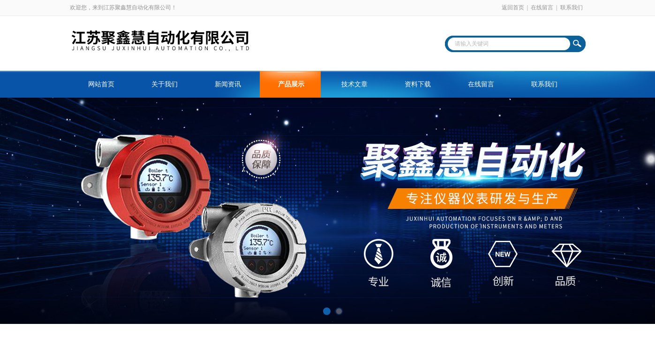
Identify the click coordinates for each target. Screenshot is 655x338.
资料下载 (418, 84)
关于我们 (164, 84)
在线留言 (542, 7)
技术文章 (354, 84)
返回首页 (513, 7)
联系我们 (571, 7)
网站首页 (101, 84)
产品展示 (291, 84)
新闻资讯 (228, 84)
